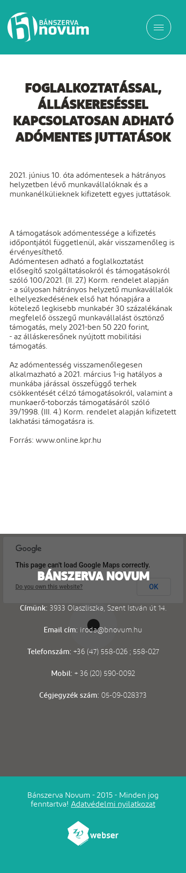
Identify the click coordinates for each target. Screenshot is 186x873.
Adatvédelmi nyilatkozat (113, 804)
